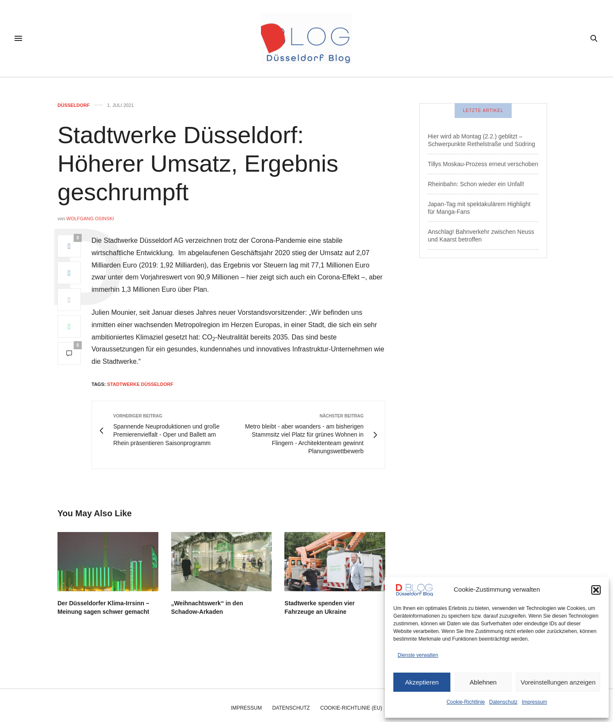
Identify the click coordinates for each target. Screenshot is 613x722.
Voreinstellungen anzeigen (558, 682)
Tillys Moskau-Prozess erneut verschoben (483, 164)
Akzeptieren (421, 682)
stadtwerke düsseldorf (140, 384)
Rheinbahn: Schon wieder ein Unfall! (476, 184)
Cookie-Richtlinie (466, 702)
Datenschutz (503, 702)
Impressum (534, 702)
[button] (596, 590)
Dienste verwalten (418, 655)
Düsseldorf (73, 105)
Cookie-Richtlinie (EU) (351, 708)
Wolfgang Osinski (90, 218)
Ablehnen (483, 682)
